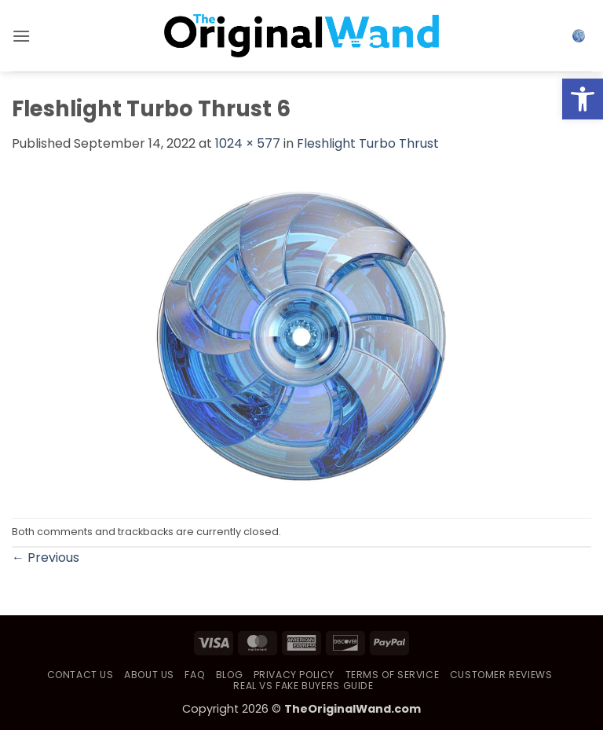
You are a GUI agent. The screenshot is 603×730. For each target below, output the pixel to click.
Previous (45, 557)
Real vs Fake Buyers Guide (303, 685)
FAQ (195, 674)
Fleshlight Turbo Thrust (368, 143)
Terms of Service (392, 674)
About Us (149, 674)
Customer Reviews (501, 674)
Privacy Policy (294, 674)
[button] (21, 36)
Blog (229, 674)
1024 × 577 (247, 143)
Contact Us (80, 674)
